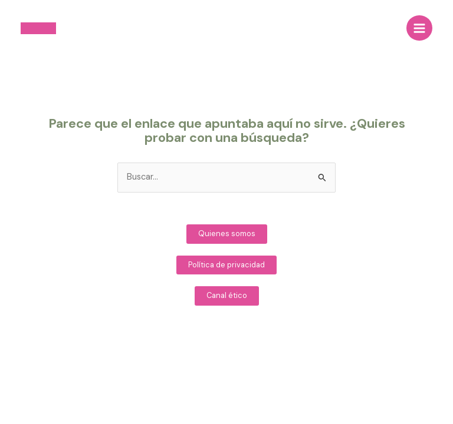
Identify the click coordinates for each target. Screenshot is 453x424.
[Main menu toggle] (419, 28)
